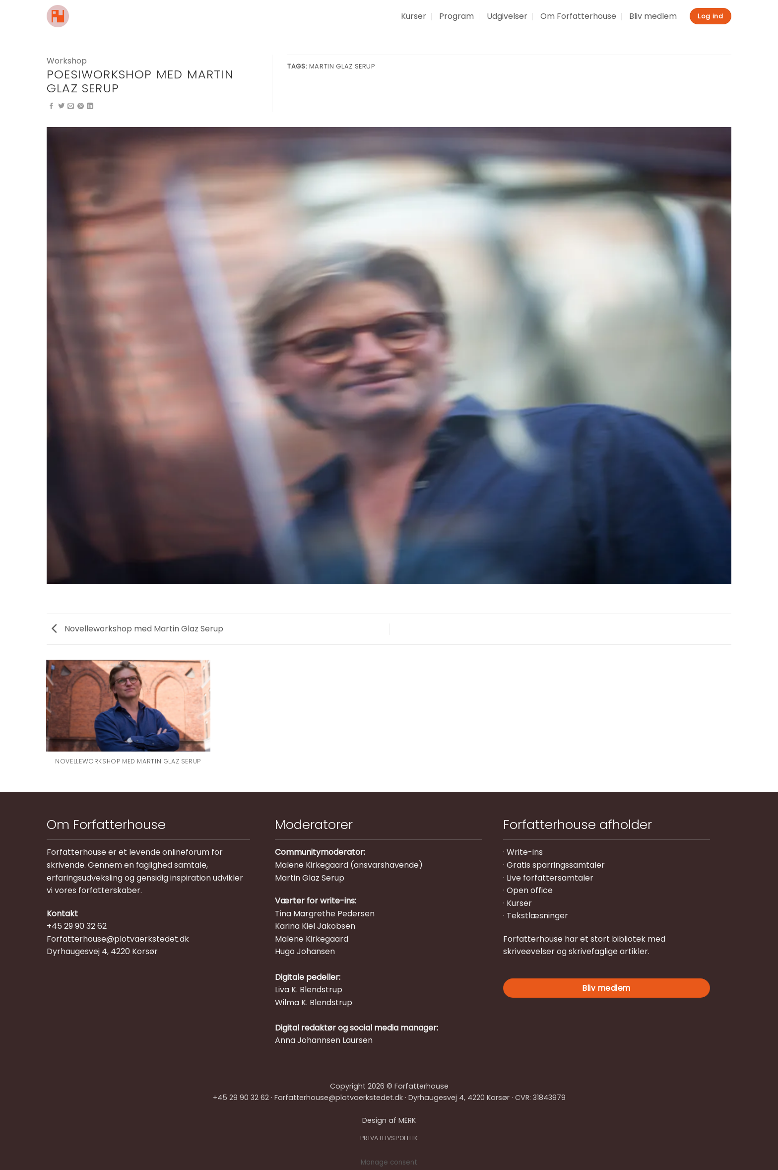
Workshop (67, 61)
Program (456, 16)
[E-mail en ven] (70, 106)
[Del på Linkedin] (90, 106)
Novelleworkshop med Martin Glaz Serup (137, 628)
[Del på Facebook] (51, 106)
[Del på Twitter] (61, 106)
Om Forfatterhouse (578, 16)
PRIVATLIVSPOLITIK (389, 1138)
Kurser (413, 16)
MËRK (407, 1120)
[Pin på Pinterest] (80, 106)
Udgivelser (507, 16)
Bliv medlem (653, 16)
